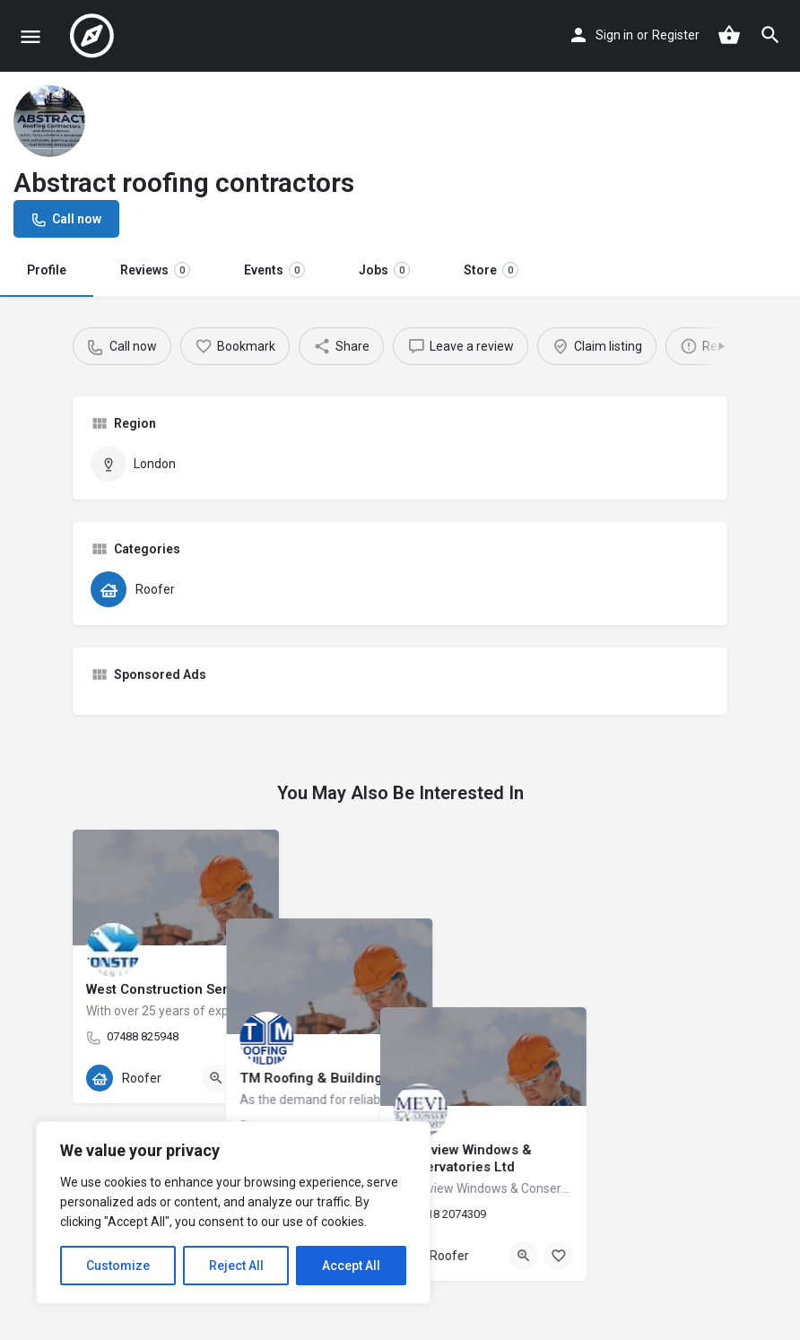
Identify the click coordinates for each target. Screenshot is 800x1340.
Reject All (236, 1265)
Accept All (351, 1265)
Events (274, 270)
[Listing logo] (49, 121)
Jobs (384, 270)
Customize (118, 1265)
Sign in (614, 35)
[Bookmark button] (251, 1078)
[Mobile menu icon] (30, 36)
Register (676, 35)
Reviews (155, 270)
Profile (46, 270)
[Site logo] (94, 35)
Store (491, 270)
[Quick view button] (216, 1078)
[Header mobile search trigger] (770, 35)
